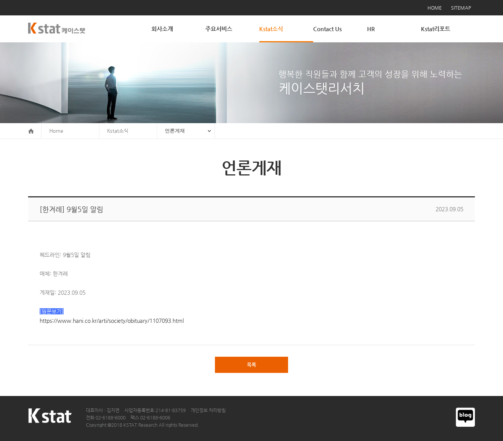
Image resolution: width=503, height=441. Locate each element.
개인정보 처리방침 (208, 410)
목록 (251, 365)
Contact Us (327, 28)
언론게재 (175, 131)
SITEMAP (461, 7)
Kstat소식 (271, 28)
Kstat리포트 (435, 28)
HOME (435, 7)
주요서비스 (218, 28)
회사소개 (162, 28)
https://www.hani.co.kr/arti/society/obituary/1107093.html (112, 320)
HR (371, 28)
